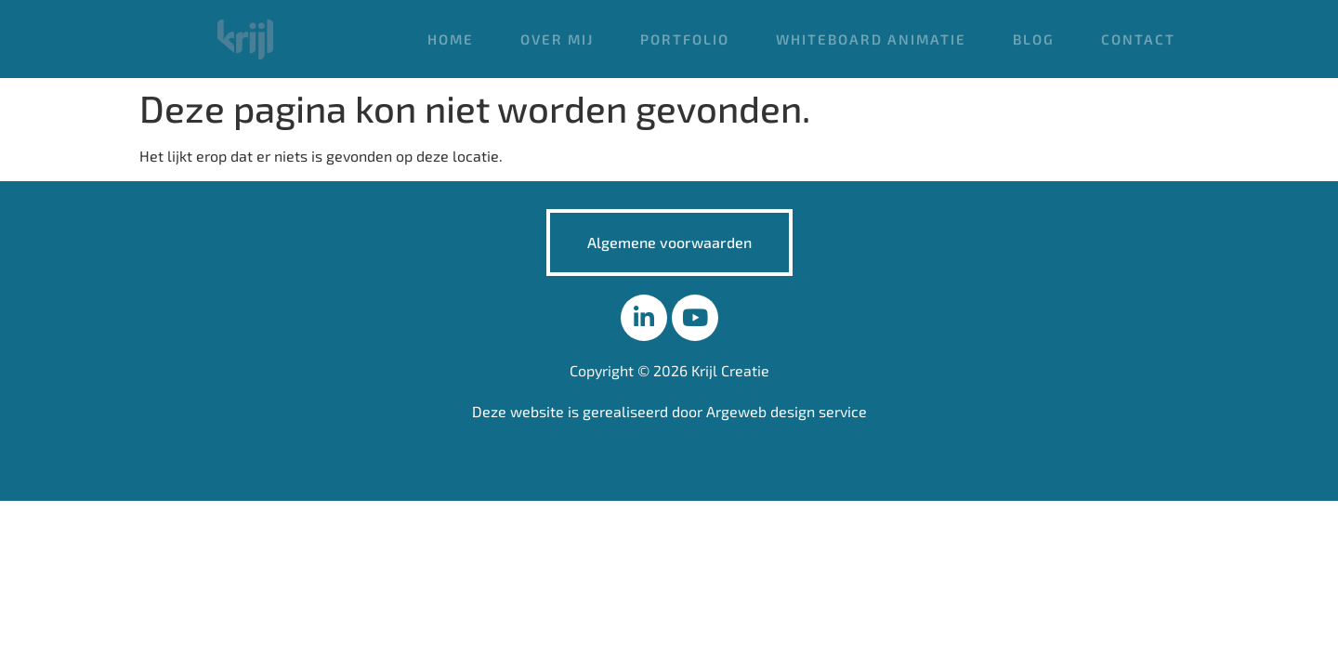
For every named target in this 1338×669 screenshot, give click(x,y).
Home (450, 39)
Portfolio (684, 39)
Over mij (557, 39)
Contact (1138, 39)
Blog (1034, 39)
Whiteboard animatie (871, 39)
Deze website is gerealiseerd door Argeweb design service (669, 411)
